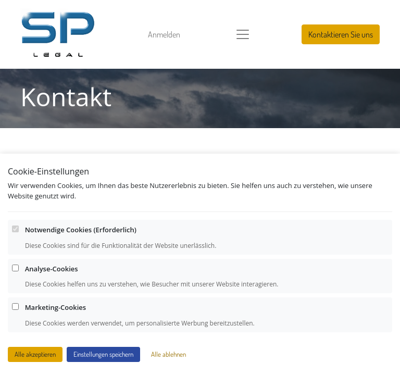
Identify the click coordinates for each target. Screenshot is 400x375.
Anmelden (164, 34)
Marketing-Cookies (55, 308)
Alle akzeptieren (35, 355)
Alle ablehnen (168, 355)
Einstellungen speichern (103, 355)
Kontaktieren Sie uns (340, 34)
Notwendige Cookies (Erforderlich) (80, 230)
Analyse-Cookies (51, 269)
